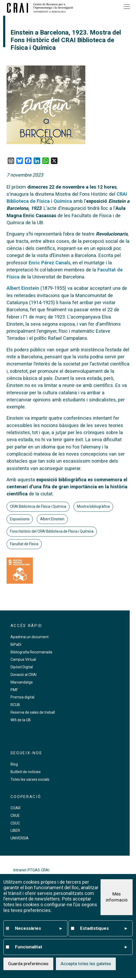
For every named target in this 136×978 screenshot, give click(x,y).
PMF (14, 690)
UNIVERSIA (20, 838)
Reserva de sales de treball (33, 712)
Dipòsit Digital (22, 667)
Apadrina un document (30, 637)
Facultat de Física (24, 544)
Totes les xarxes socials (30, 779)
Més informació (117, 897)
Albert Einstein (23, 288)
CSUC (15, 823)
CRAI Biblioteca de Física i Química (38, 506)
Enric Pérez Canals (49, 262)
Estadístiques (103, 928)
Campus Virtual (23, 659)
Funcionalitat (71, 947)
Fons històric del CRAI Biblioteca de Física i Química (51, 531)
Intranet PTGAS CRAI (31, 870)
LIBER (15, 830)
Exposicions (19, 519)
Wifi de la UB (21, 720)
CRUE (15, 815)
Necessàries (38, 928)
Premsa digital (22, 697)
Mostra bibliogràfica (93, 506)
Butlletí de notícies (26, 772)
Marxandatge (22, 682)
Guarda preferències (28, 963)
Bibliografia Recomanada (31, 652)
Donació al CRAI (23, 675)
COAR (15, 808)
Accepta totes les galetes (86, 963)
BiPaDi (16, 644)
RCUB (15, 705)
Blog (14, 764)
